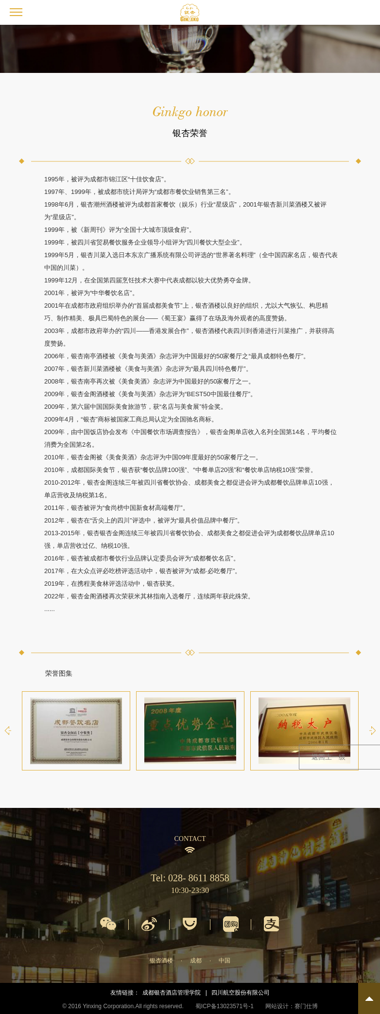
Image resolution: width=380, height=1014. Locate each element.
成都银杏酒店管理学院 (171, 992)
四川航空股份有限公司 (240, 992)
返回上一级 (328, 757)
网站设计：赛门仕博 (291, 1006)
